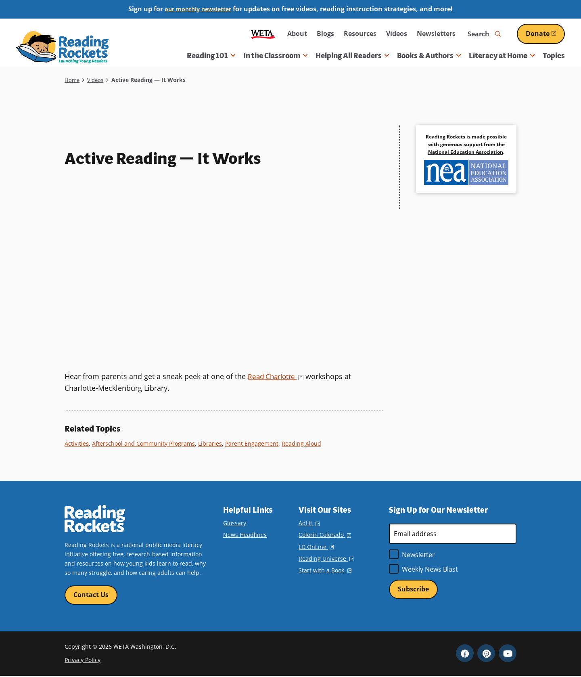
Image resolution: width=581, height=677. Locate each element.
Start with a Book (325, 570)
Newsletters (436, 33)
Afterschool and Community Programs (146, 443)
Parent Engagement (257, 443)
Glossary (234, 523)
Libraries (215, 443)
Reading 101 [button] (211, 55)
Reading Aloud (308, 443)
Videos (396, 33)
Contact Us (91, 595)
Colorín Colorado (325, 535)
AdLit (309, 523)
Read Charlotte (277, 376)
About (297, 33)
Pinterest (486, 654)
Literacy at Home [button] (502, 55)
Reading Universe (326, 558)
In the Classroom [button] (275, 55)
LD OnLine (316, 546)
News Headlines (245, 535)
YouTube (507, 654)
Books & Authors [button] (429, 55)
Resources (360, 33)
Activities (77, 443)
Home (72, 80)
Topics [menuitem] (554, 55)
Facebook (465, 654)
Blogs (325, 33)
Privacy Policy (82, 660)
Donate (545, 33)
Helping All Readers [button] (352, 55)
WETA (263, 33)
